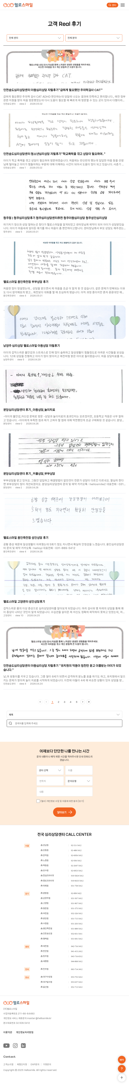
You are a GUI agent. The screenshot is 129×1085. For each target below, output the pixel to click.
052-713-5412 (76, 987)
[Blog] (23, 1045)
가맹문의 (47, 1064)
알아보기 (64, 812)
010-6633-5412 (77, 881)
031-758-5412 (76, 886)
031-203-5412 (76, 924)
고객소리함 (8, 1064)
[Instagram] (15, 1045)
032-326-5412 (76, 913)
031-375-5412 (76, 908)
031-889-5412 (76, 929)
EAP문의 (35, 1064)
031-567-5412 (76, 898)
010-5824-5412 (77, 876)
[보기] (81, 801)
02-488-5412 (76, 850)
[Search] (10, 723)
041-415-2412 (76, 951)
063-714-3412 (76, 969)
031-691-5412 (76, 939)
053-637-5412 (76, 982)
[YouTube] (6, 1045)
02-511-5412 (76, 845)
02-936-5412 (76, 860)
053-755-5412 (76, 977)
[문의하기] (122, 1069)
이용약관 (7, 1032)
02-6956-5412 (76, 855)
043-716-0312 (76, 956)
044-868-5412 (76, 961)
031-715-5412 (76, 918)
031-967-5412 (76, 903)
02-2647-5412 (76, 865)
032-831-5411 (76, 934)
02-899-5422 (76, 893)
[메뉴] (123, 5)
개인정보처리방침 (24, 1032)
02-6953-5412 (76, 871)
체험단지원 (22, 1064)
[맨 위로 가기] (122, 1078)
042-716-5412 (76, 946)
